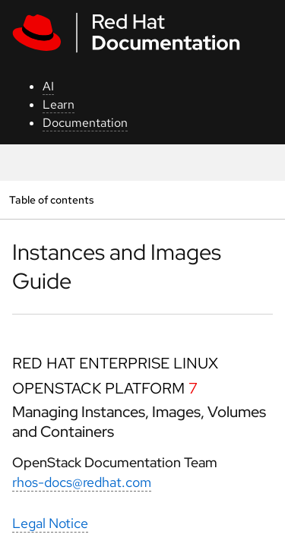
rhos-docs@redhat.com (81, 482)
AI (48, 86)
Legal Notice (50, 523)
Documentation (85, 123)
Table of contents (51, 199)
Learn (58, 104)
